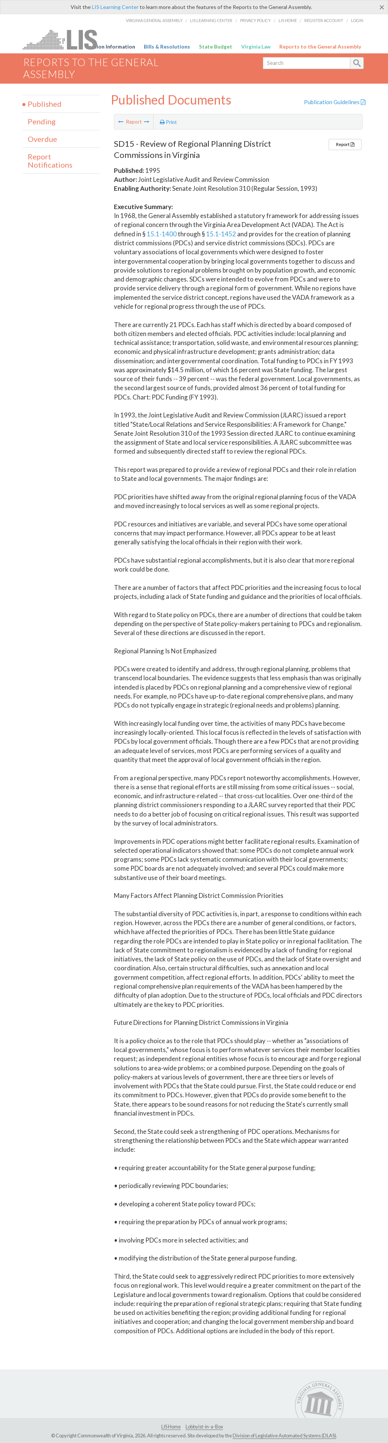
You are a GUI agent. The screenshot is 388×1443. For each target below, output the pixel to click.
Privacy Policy (255, 20)
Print (168, 122)
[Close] (382, 7)
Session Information (110, 47)
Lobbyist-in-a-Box (204, 1427)
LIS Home (288, 20)
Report (345, 144)
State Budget (215, 47)
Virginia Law (256, 47)
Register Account (323, 20)
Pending (42, 121)
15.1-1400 (162, 234)
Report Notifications (50, 160)
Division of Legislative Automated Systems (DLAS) (284, 1436)
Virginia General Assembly (154, 20)
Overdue (42, 138)
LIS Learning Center (115, 7)
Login (357, 20)
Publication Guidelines (335, 102)
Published (45, 103)
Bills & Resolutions (167, 47)
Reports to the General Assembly (320, 47)
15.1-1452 (221, 234)
